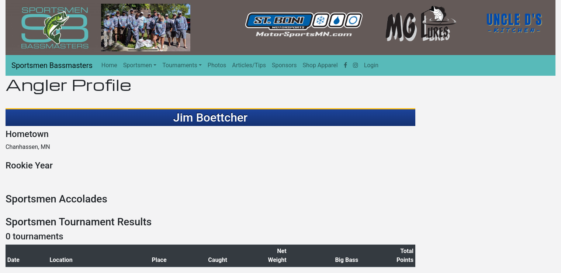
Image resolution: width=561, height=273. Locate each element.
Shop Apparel (319, 65)
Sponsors (284, 65)
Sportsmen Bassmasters (52, 65)
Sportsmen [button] (137, 65)
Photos (217, 65)
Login (371, 65)
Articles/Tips (249, 65)
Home (109, 65)
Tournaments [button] (179, 65)
